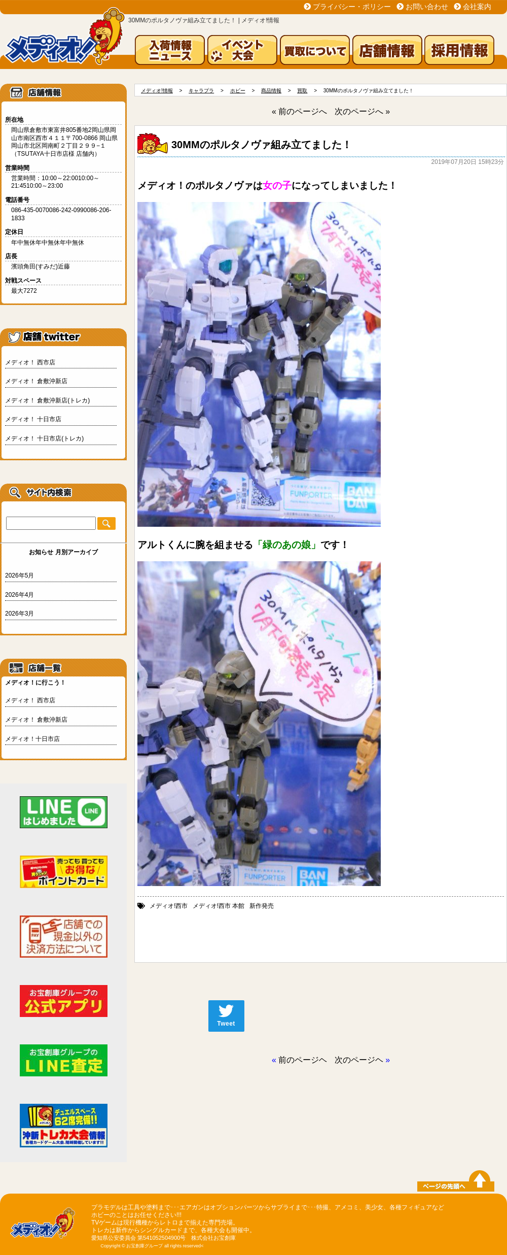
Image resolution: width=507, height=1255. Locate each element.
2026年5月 (19, 575)
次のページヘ (359, 1060)
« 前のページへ (299, 111)
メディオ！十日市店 (32, 738)
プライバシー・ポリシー (352, 7)
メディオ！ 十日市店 (33, 419)
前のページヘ (302, 1060)
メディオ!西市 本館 (219, 905)
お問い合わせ (427, 7)
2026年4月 (19, 594)
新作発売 (261, 905)
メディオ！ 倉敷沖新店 (36, 381)
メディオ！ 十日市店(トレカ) (44, 438)
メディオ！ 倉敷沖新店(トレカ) (47, 400)
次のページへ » (362, 111)
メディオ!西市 (169, 905)
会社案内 (477, 7)
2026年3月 (19, 613)
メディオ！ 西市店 (30, 362)
